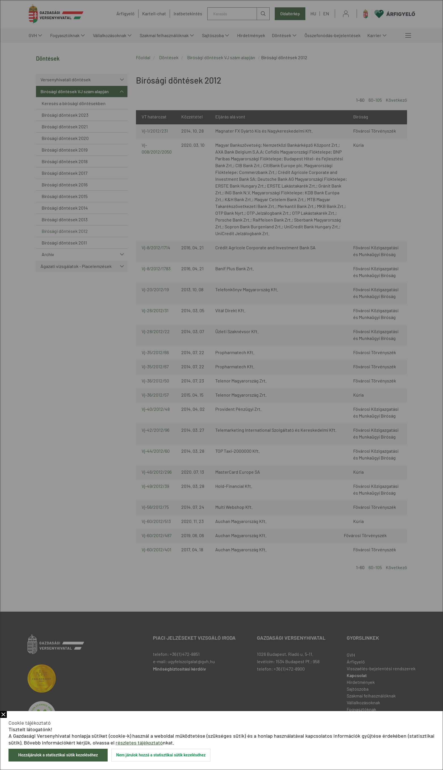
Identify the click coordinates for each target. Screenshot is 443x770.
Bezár (3, 714)
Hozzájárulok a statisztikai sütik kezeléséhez (58, 755)
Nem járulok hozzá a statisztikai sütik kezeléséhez (161, 755)
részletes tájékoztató (139, 742)
